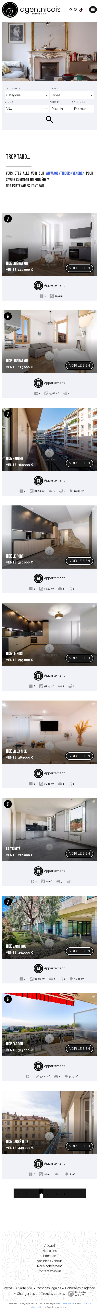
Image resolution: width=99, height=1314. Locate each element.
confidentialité (66, 1303)
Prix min (56, 102)
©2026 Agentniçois (18, 1288)
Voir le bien (79, 268)
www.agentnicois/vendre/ (65, 173)
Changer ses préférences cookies (41, 1294)
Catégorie (13, 89)
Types (54, 89)
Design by (76, 1294)
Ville (9, 102)
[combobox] (27, 95)
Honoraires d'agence (80, 1288)
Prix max (79, 102)
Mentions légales (48, 1288)
